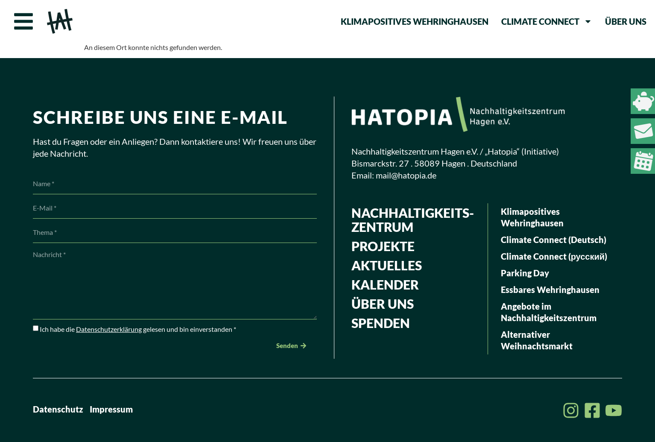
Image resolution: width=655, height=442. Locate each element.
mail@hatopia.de (406, 175)
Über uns (625, 21)
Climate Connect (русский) (554, 256)
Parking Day (525, 273)
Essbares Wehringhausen (550, 289)
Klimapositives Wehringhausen (414, 21)
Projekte (383, 246)
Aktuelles (386, 265)
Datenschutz (58, 409)
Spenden (380, 323)
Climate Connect (546, 21)
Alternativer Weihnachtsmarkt (537, 340)
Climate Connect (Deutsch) (553, 239)
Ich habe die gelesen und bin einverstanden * (138, 329)
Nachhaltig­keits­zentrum (412, 219)
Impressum (111, 409)
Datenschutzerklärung (109, 329)
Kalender (385, 284)
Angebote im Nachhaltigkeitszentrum (549, 312)
